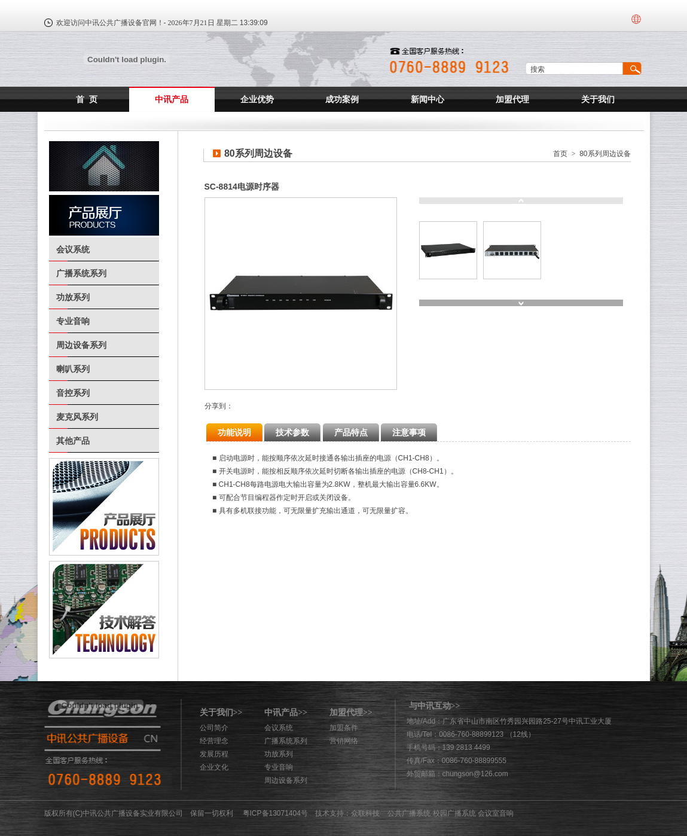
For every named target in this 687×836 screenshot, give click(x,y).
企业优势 (257, 99)
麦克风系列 (77, 417)
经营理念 (214, 741)
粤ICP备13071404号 (275, 813)
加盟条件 (343, 728)
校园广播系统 (454, 813)
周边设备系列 (81, 345)
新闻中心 (427, 99)
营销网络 (343, 741)
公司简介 (214, 728)
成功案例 (342, 99)
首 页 (86, 99)
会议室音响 (496, 813)
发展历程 (214, 754)
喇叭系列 (73, 369)
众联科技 (365, 813)
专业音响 (73, 321)
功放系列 (73, 297)
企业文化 (214, 767)
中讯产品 (171, 99)
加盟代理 (512, 99)
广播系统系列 (81, 273)
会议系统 (73, 249)
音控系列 (73, 393)
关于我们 (598, 99)
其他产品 (73, 441)
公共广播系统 (408, 813)
